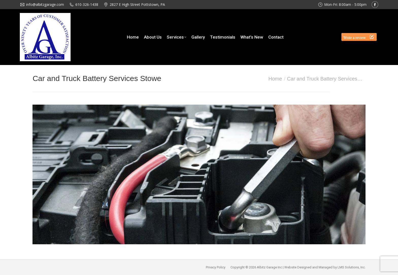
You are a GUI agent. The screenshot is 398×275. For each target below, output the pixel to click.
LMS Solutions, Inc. (352, 267)
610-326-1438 (86, 4)
